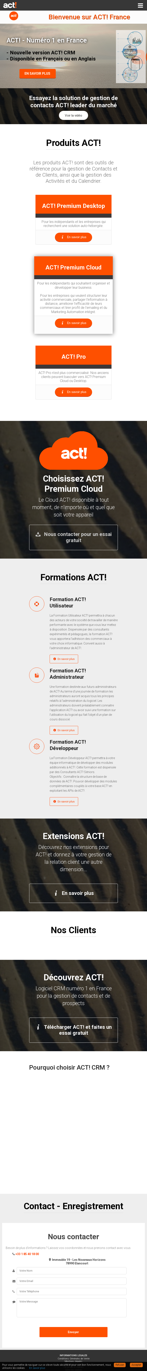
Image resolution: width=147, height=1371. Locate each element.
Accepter (136, 1364)
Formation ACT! (84, 602)
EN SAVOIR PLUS (37, 73)
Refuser (120, 1364)
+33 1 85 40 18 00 (27, 1254)
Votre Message (72, 1307)
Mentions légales (73, 1361)
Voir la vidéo (73, 115)
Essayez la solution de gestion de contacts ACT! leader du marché (73, 102)
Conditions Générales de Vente (74, 1358)
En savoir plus (64, 659)
